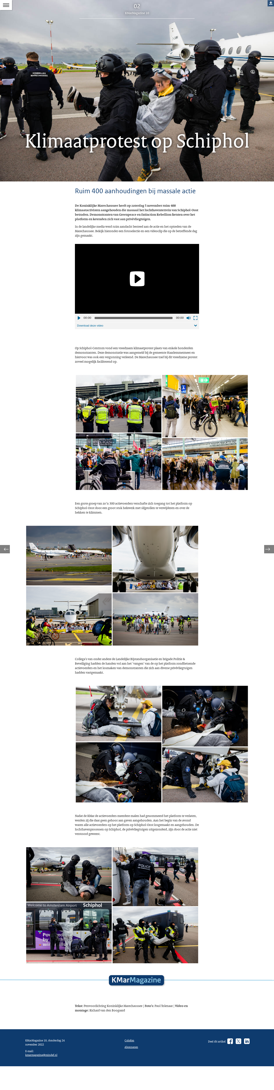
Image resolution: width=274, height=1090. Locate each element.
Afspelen (79, 338)
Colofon (130, 1086)
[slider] (134, 338)
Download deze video (92, 345)
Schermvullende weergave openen (195, 338)
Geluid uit (188, 338)
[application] (137, 298)
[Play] (137, 298)
